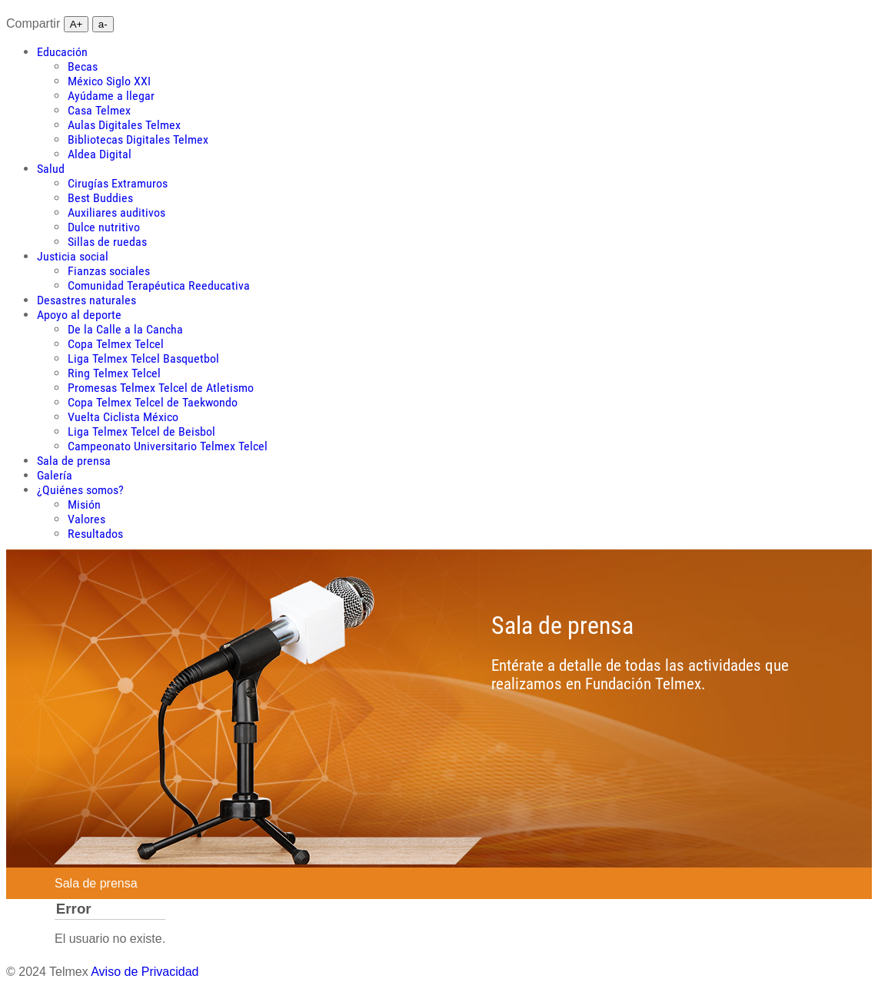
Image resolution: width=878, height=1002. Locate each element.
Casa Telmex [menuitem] (99, 110)
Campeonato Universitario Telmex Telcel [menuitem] (168, 446)
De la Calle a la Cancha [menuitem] (125, 329)
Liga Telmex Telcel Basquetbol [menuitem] (143, 358)
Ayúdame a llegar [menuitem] (111, 95)
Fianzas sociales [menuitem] (109, 271)
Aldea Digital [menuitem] (99, 154)
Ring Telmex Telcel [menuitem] (114, 373)
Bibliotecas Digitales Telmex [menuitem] (138, 139)
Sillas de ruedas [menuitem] (107, 241)
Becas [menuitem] (83, 66)
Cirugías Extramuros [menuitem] (118, 183)
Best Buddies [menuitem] (100, 198)
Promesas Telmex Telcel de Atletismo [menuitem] (161, 387)
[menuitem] (62, 52)
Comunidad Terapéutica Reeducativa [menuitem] (159, 285)
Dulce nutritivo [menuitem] (104, 227)
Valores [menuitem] (86, 519)
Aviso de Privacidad (144, 971)
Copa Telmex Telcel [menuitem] (116, 344)
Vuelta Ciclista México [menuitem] (123, 417)
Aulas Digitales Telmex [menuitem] (124, 125)
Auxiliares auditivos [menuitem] (116, 212)
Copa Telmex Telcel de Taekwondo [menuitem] (153, 402)
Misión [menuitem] (84, 504)
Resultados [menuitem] (95, 533)
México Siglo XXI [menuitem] (109, 81)
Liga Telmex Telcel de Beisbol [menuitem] (141, 431)
